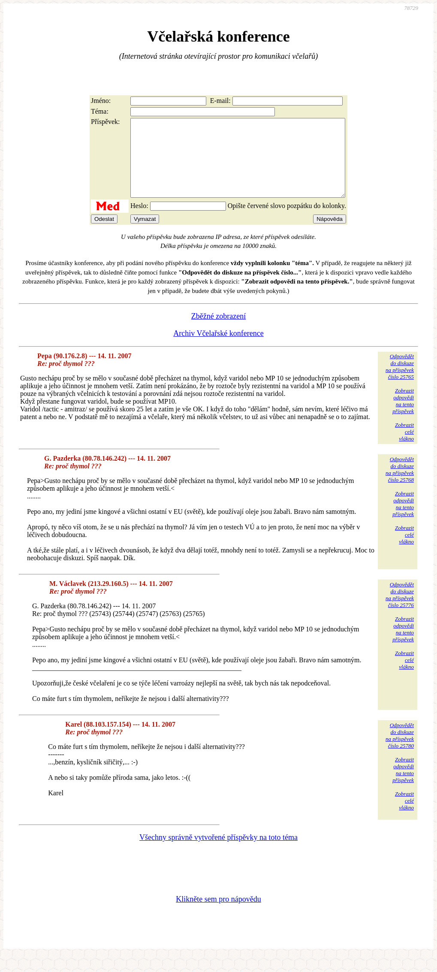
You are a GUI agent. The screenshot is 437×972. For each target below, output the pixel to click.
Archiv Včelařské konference (218, 348)
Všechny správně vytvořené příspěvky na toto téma (218, 852)
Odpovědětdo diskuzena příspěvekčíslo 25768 (400, 484)
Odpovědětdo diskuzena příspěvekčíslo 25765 (400, 381)
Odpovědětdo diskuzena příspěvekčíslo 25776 (400, 610)
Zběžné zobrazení (218, 331)
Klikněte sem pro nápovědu (218, 914)
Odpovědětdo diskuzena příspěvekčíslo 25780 (400, 750)
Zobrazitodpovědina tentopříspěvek (403, 416)
